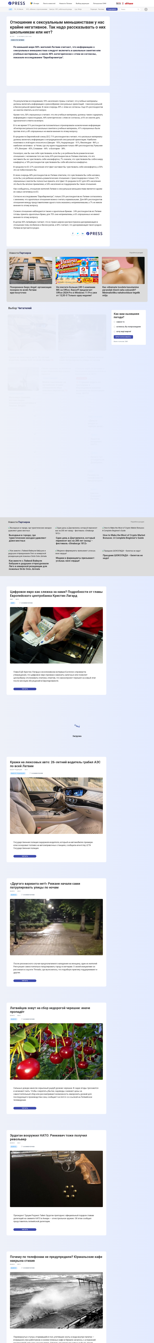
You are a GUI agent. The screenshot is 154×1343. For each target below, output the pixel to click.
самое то (120, 319)
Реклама (101, 9)
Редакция (93, 9)
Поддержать (111, 9)
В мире (34, 3)
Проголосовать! (123, 334)
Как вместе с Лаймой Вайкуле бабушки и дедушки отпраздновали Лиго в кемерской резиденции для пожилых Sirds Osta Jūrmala (29, 480)
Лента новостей (49, 3)
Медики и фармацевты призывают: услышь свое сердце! (75, 478)
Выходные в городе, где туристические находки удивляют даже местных (27, 462)
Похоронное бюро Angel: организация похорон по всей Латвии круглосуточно (30, 290)
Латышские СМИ (99, 3)
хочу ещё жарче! (123, 329)
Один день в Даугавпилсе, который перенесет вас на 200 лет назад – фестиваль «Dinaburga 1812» (75, 462)
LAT (10, 9)
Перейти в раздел (136, 253)
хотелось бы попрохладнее (128, 324)
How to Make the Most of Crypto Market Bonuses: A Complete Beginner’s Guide (124, 460)
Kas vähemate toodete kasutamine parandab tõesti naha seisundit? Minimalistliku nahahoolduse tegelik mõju (121, 266)
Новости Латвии (65, 3)
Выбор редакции (82, 3)
